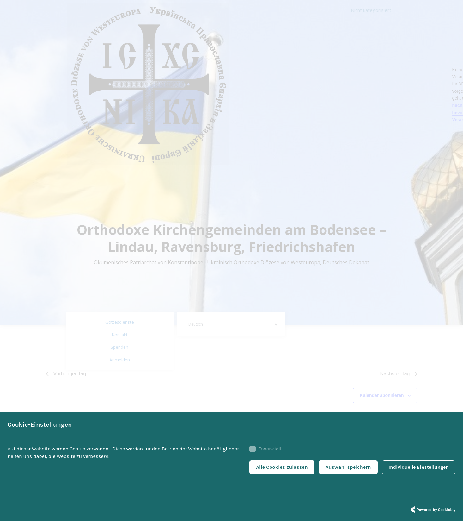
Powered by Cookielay (432, 509)
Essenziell (262, 449)
